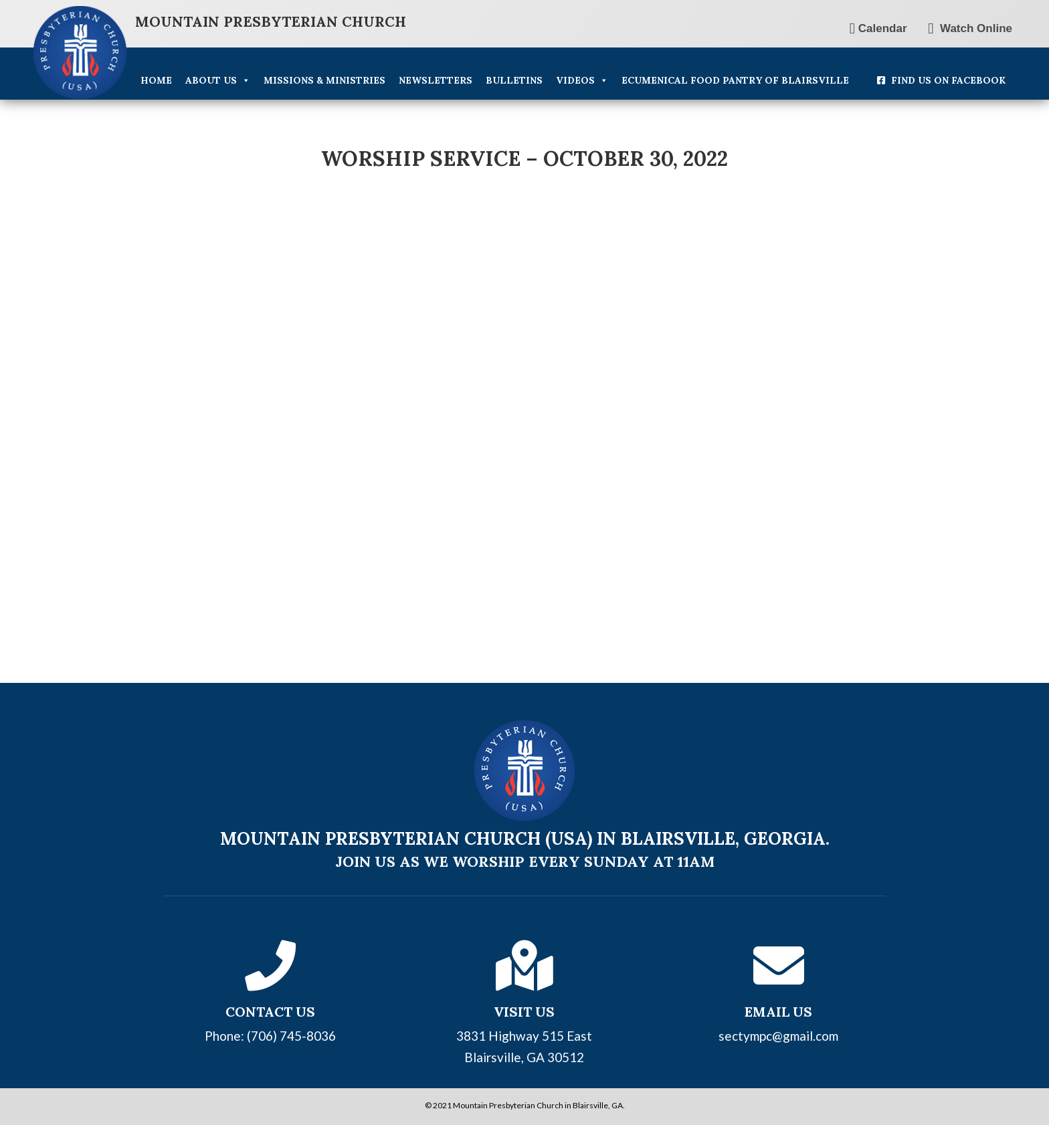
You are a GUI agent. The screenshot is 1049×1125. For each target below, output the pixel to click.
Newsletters (435, 80)
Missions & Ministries (324, 80)
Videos (582, 80)
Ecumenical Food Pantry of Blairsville (735, 80)
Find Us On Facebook (948, 80)
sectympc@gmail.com (778, 1035)
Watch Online (970, 28)
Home (156, 80)
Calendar (878, 28)
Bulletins (514, 80)
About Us (217, 80)
